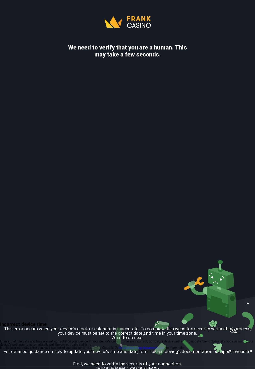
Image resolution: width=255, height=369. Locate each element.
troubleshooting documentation (141, 348)
